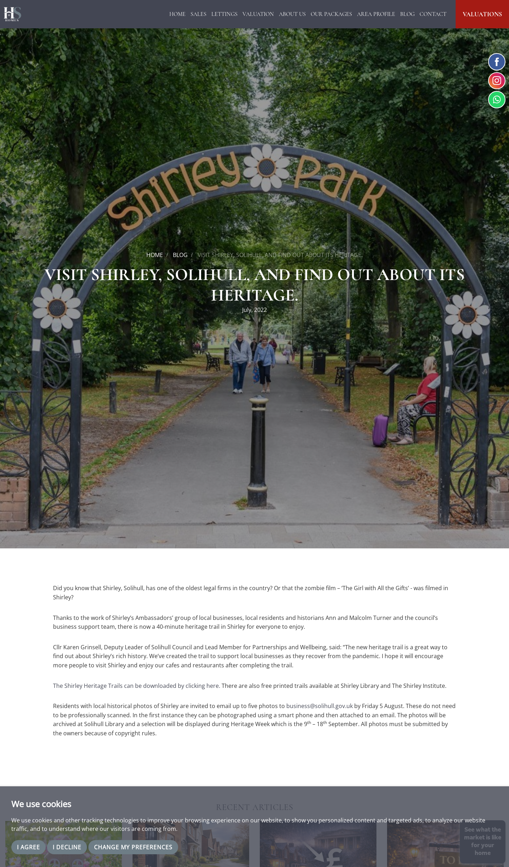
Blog (407, 14)
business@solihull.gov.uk (319, 706)
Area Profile (376, 14)
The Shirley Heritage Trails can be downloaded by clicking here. (136, 686)
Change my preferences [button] (133, 847)
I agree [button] (28, 847)
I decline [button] (67, 847)
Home (177, 14)
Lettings (224, 14)
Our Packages (331, 14)
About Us (292, 14)
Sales (198, 14)
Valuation (258, 14)
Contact (433, 14)
